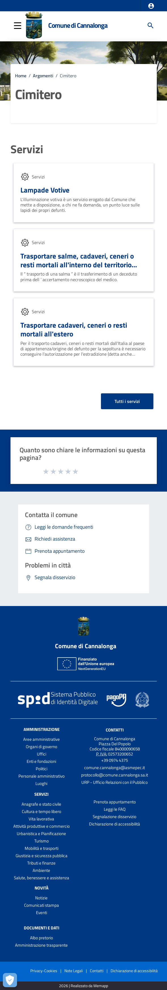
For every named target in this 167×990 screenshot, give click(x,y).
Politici (41, 768)
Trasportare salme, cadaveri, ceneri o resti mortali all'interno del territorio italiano (77, 265)
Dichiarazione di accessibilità (114, 824)
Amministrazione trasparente (41, 945)
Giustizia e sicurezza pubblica (41, 855)
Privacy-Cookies (43, 971)
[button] (151, 6)
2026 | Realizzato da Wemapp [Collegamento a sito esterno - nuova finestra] (83, 985)
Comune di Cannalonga (77, 25)
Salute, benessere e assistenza (41, 877)
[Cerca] (150, 25)
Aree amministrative (41, 739)
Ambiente (41, 870)
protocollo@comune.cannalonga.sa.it (114, 775)
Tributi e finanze (41, 863)
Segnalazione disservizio (114, 816)
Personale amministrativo (41, 776)
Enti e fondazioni (41, 761)
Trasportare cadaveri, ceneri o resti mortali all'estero (73, 329)
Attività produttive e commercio (41, 826)
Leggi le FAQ (115, 809)
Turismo (41, 841)
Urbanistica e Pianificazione (41, 833)
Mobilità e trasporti (41, 848)
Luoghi (41, 783)
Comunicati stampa (41, 905)
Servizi (26, 149)
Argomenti (43, 75)
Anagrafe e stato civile (41, 804)
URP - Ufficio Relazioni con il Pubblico (114, 782)
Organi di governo (41, 746)
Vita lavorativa (41, 819)
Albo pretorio (41, 937)
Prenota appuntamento (115, 802)
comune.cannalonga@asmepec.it (114, 767)
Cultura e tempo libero (41, 811)
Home (20, 75)
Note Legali (73, 971)
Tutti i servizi (127, 401)
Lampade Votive (44, 190)
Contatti (115, 730)
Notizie (41, 898)
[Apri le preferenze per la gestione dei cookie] (10, 980)
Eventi (41, 912)
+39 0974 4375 (114, 760)
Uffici (41, 754)
